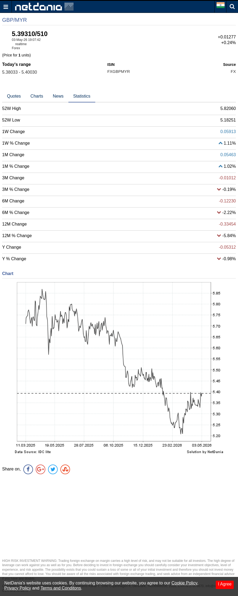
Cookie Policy (184, 583)
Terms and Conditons (61, 588)
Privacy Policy (17, 588)
